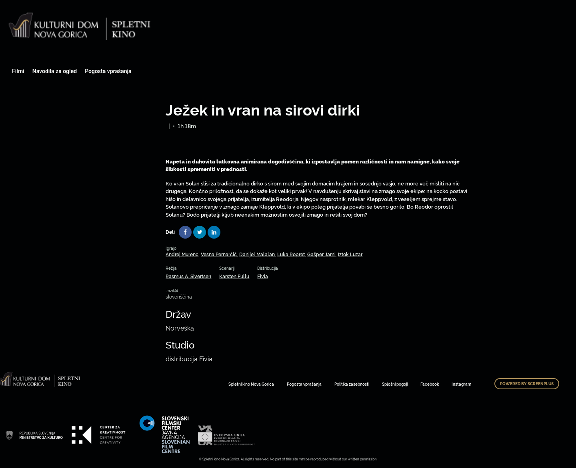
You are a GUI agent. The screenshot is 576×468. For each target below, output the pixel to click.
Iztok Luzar (350, 254)
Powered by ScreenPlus (527, 383)
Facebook (429, 383)
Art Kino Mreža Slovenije (34, 435)
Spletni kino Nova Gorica (251, 383)
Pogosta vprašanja (108, 71)
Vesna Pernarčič (219, 254)
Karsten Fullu (234, 276)
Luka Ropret (291, 254)
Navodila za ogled (54, 71)
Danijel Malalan (257, 254)
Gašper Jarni (321, 254)
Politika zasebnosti (351, 383)
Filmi (18, 71)
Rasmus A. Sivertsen (188, 276)
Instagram (461, 383)
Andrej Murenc (182, 254)
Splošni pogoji (395, 383)
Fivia (262, 276)
